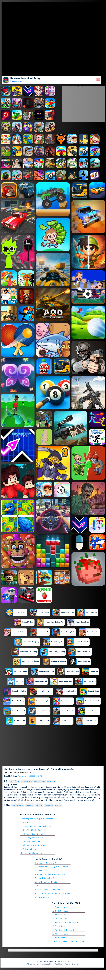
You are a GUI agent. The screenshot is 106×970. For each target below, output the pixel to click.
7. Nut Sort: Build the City (64, 930)
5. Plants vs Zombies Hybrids (66, 922)
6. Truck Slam (59, 926)
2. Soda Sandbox (60, 911)
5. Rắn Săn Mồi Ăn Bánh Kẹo (33, 834)
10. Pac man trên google (32, 853)
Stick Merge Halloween (42, 794)
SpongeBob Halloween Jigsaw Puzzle (18, 794)
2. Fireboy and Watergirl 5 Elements (51, 866)
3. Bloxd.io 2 (41, 870)
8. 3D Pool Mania (60, 934)
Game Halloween (17, 805)
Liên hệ (75, 964)
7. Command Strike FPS (31, 841)
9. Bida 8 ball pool (29, 849)
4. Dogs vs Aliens (61, 918)
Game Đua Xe (30, 805)
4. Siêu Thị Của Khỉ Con (31, 830)
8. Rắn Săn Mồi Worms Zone (33, 845)
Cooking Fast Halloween (66, 792)
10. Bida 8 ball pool (43, 897)
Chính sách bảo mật (44, 964)
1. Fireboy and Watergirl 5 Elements (37, 818)
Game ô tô (39, 805)
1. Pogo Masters (60, 907)
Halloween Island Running (86, 792)
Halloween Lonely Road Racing (24, 773)
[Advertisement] (83, 104)
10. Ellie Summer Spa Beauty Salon (68, 941)
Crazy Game (8, 773)
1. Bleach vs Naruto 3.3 (45, 863)
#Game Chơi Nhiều (39, 781)
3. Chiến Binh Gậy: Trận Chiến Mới (36, 826)
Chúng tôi (31, 964)
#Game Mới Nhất (15, 781)
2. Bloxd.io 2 (26, 822)
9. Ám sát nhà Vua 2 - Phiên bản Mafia (52, 893)
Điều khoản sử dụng (62, 964)
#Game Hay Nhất (27, 781)
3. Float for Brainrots (62, 915)
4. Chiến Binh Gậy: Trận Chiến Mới (50, 874)
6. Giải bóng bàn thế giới (32, 838)
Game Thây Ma (49, 805)
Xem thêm (58, 805)
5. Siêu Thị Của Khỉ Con (45, 878)
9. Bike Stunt (59, 937)
